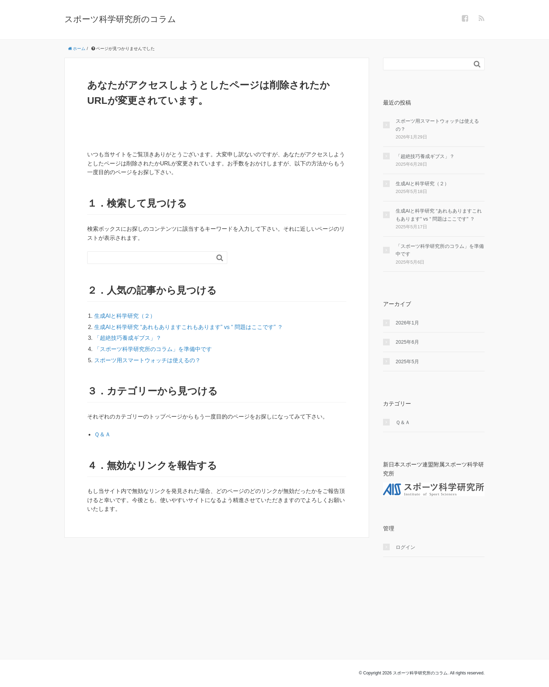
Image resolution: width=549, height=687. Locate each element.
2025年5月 (407, 361)
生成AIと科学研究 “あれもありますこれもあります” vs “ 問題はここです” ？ (188, 327)
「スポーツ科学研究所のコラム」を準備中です (153, 349)
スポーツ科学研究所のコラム (120, 19)
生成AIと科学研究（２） (124, 316)
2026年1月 (407, 322)
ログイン (405, 547)
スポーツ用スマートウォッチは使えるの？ (147, 360)
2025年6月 (407, 342)
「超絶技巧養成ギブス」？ (127, 338)
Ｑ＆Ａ (102, 434)
